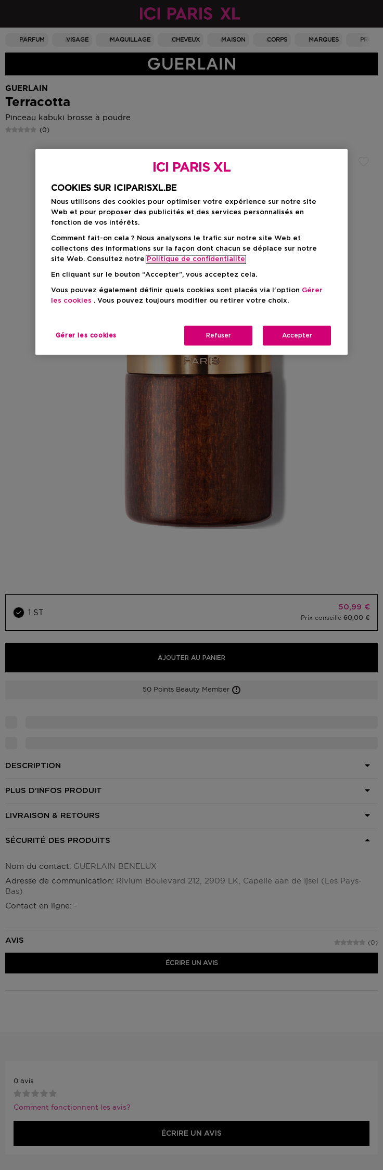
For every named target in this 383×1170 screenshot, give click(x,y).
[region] (191, 252)
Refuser (218, 336)
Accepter (297, 336)
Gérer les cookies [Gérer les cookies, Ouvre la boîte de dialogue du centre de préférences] (86, 336)
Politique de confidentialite (196, 259)
